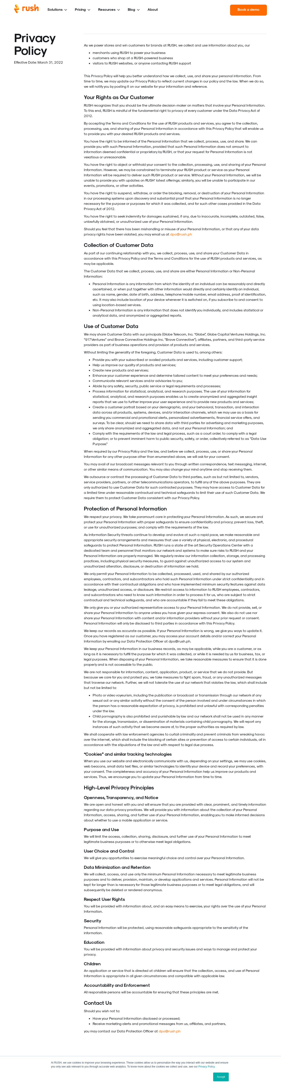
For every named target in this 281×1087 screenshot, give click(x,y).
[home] (26, 10)
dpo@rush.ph (181, 234)
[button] (57, 10)
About (153, 9)
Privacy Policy (206, 1066)
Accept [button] (221, 1076)
